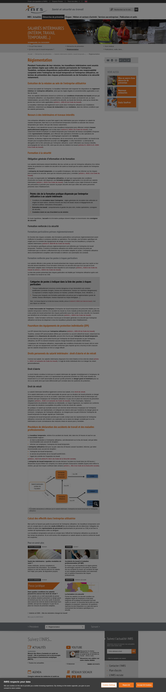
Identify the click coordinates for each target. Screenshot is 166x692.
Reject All (126, 687)
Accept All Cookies (144, 687)
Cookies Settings (108, 687)
